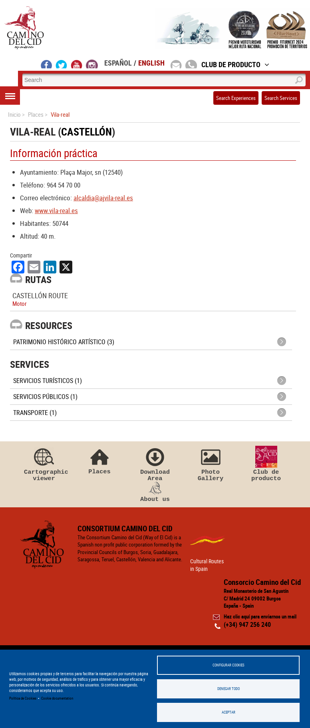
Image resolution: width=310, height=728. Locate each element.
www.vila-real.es (56, 210)
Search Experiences (236, 98)
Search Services (280, 98)
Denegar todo (228, 688)
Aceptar (228, 712)
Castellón (86, 132)
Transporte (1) (35, 412)
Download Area (155, 464)
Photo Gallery (211, 464)
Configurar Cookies (228, 665)
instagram (92, 64)
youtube (77, 64)
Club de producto (266, 464)
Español (118, 63)
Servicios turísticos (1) (47, 380)
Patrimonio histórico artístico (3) (63, 341)
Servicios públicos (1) (45, 396)
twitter (62, 64)
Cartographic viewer (44, 464)
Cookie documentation (57, 698)
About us (155, 492)
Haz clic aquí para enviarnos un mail (260, 616)
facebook (46, 64)
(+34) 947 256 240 (247, 624)
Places (99, 460)
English (151, 63)
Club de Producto (235, 64)
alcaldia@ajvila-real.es (103, 197)
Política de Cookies (22, 698)
